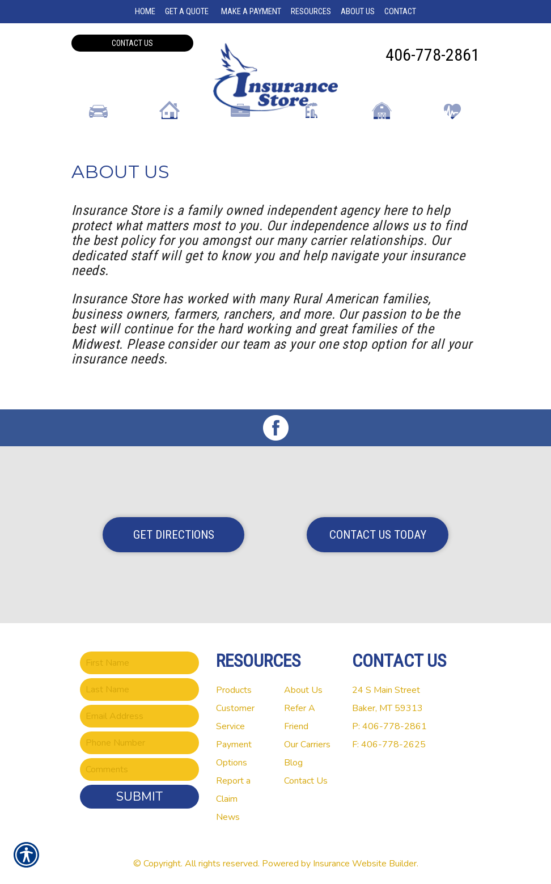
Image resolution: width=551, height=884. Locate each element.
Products (234, 687)
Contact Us (132, 43)
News (228, 814)
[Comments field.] (139, 766)
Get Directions (173, 532)
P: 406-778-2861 (389, 723)
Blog (293, 760)
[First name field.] (139, 660)
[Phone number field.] (139, 740)
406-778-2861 (432, 55)
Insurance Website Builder (365, 861)
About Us (303, 687)
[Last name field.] (139, 686)
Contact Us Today (377, 532)
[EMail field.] (139, 713)
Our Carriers (307, 741)
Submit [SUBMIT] (139, 793)
